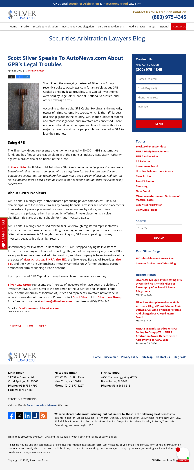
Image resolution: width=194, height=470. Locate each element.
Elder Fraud (143, 191)
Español (164, 26)
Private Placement (50, 308)
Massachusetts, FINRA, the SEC (44, 259)
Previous (15, 325)
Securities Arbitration (45, 26)
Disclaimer (111, 357)
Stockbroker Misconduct (151, 146)
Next (43, 325)
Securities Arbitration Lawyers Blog (22, 14)
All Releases (143, 161)
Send (159, 124)
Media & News (137, 26)
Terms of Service (100, 436)
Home (13, 26)
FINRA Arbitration (147, 156)
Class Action (143, 176)
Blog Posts (180, 357)
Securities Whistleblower (42, 405)
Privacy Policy (129, 357)
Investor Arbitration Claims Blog (156, 263)
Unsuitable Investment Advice (154, 171)
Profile (25, 26)
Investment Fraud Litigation (78, 26)
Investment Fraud (147, 166)
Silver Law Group (39, 460)
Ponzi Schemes (27, 308)
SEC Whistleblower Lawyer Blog (155, 258)
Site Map (147, 357)
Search (159, 237)
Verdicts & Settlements (111, 26)
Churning (141, 186)
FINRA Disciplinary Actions (152, 151)
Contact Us (179, 26)
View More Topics (146, 210)
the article (18, 167)
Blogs (152, 26)
